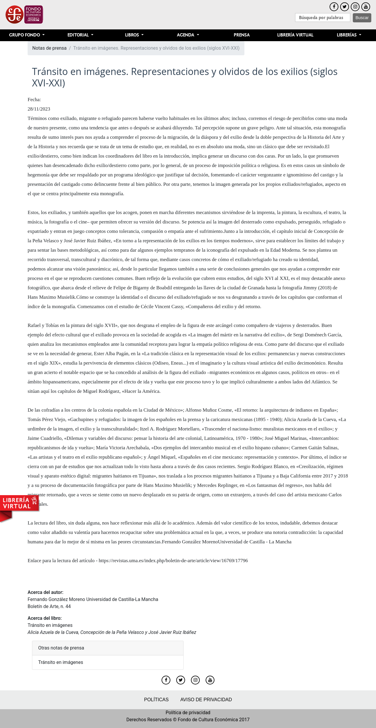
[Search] (322, 17)
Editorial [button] (79, 35)
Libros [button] (132, 35)
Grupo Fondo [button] (25, 35)
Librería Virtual (295, 35)
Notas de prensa (49, 48)
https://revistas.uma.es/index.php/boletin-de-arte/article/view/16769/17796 (173, 560)
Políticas (156, 699)
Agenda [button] (186, 35)
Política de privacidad (188, 712)
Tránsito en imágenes (50, 625)
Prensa (242, 35)
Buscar (362, 17)
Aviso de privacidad (206, 699)
